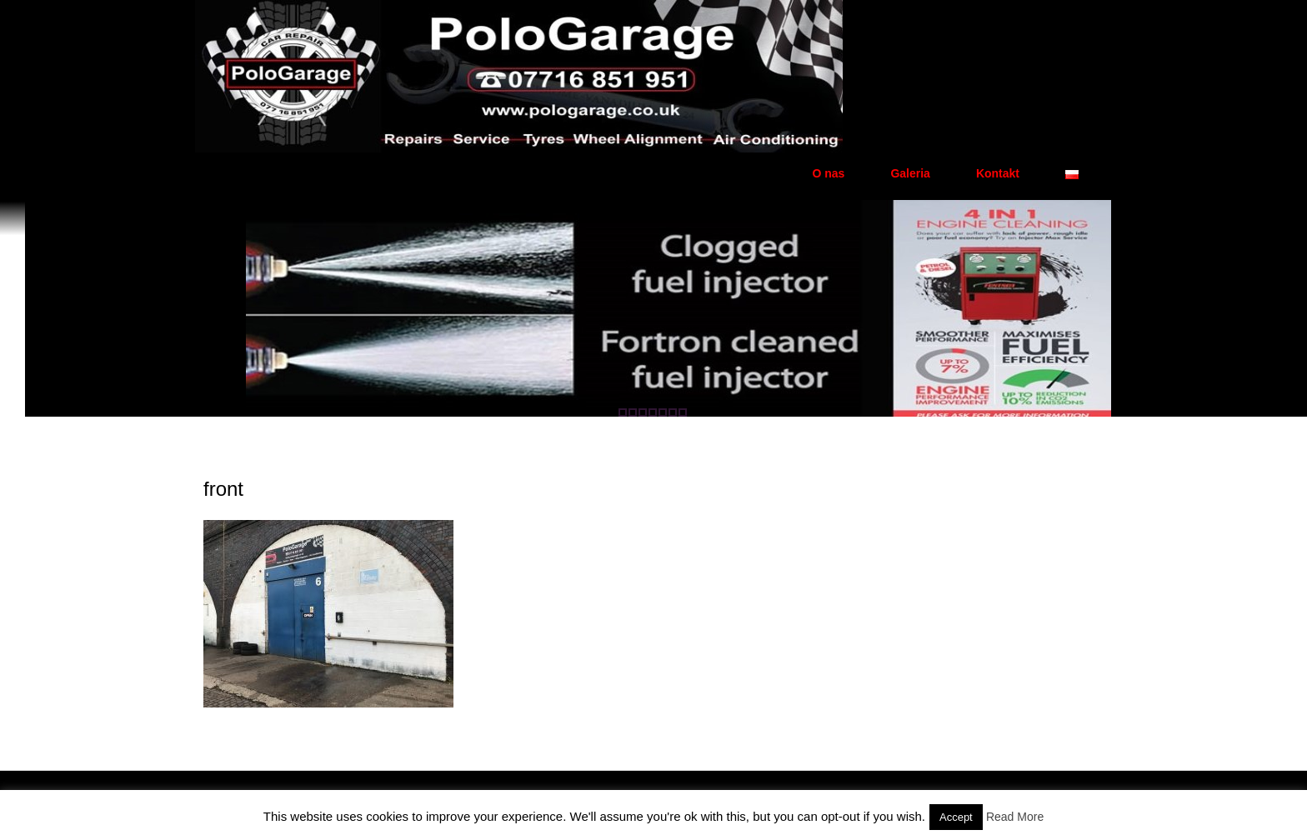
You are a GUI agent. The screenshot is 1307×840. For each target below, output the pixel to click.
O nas (828, 173)
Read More (1015, 816)
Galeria (909, 173)
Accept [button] (956, 817)
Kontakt (997, 173)
